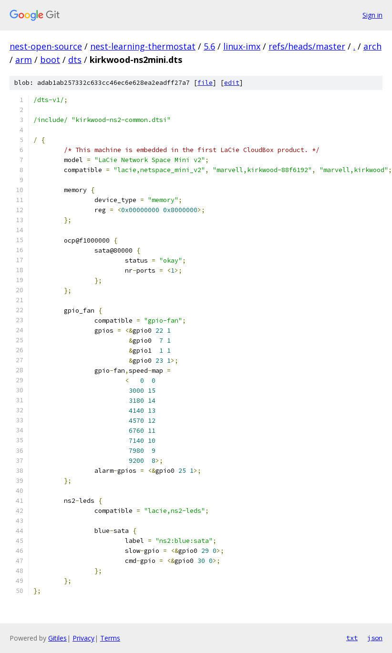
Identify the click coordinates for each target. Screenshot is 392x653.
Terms (110, 638)
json (374, 637)
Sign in (372, 15)
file (205, 83)
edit (231, 83)
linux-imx (241, 46)
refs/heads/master (306, 46)
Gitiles (57, 638)
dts (75, 59)
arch (372, 46)
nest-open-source (46, 46)
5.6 (209, 46)
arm (23, 59)
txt (352, 637)
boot (50, 59)
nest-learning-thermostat (143, 46)
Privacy (83, 638)
